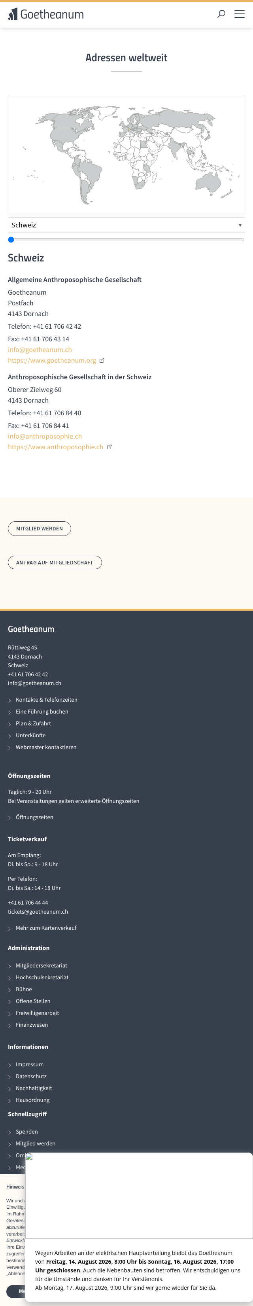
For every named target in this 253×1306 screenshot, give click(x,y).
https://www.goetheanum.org (56, 360)
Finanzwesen (32, 1025)
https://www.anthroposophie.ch (60, 446)
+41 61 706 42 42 (57, 326)
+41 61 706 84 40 (57, 412)
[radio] (86, 192)
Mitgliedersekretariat (41, 965)
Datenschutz (31, 1076)
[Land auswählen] (126, 225)
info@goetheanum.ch (40, 349)
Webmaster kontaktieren (46, 747)
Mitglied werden (39, 528)
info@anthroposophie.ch (45, 436)
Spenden (27, 1132)
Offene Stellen (33, 1001)
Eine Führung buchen (42, 711)
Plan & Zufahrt (33, 723)
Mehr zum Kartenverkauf (46, 928)
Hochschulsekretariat (42, 977)
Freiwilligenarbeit (37, 1013)
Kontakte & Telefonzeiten (46, 700)
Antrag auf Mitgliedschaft (55, 562)
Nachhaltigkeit (34, 1088)
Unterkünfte (30, 735)
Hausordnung (32, 1100)
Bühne (24, 989)
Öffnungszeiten (34, 817)
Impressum (29, 1064)
